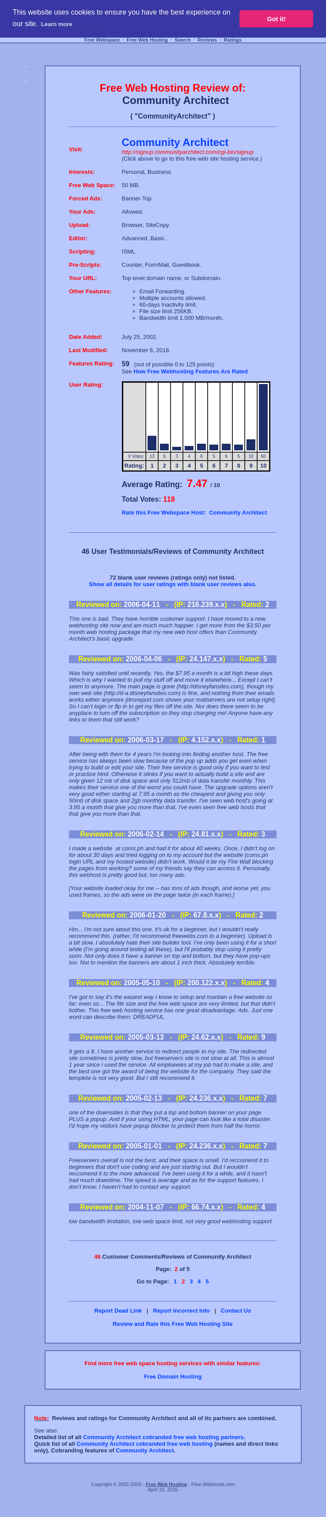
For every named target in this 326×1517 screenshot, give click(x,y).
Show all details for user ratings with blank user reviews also (172, 584)
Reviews (207, 39)
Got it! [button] (276, 19)
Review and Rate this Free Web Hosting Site (172, 1324)
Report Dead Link (118, 1310)
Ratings (233, 39)
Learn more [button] (56, 24)
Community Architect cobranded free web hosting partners (163, 1437)
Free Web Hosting (147, 39)
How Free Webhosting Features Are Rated (190, 371)
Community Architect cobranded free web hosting (144, 1443)
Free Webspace (102, 39)
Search (182, 39)
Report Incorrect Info (181, 1310)
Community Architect (145, 1450)
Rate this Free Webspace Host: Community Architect (194, 512)
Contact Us (236, 1310)
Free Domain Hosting (173, 1376)
